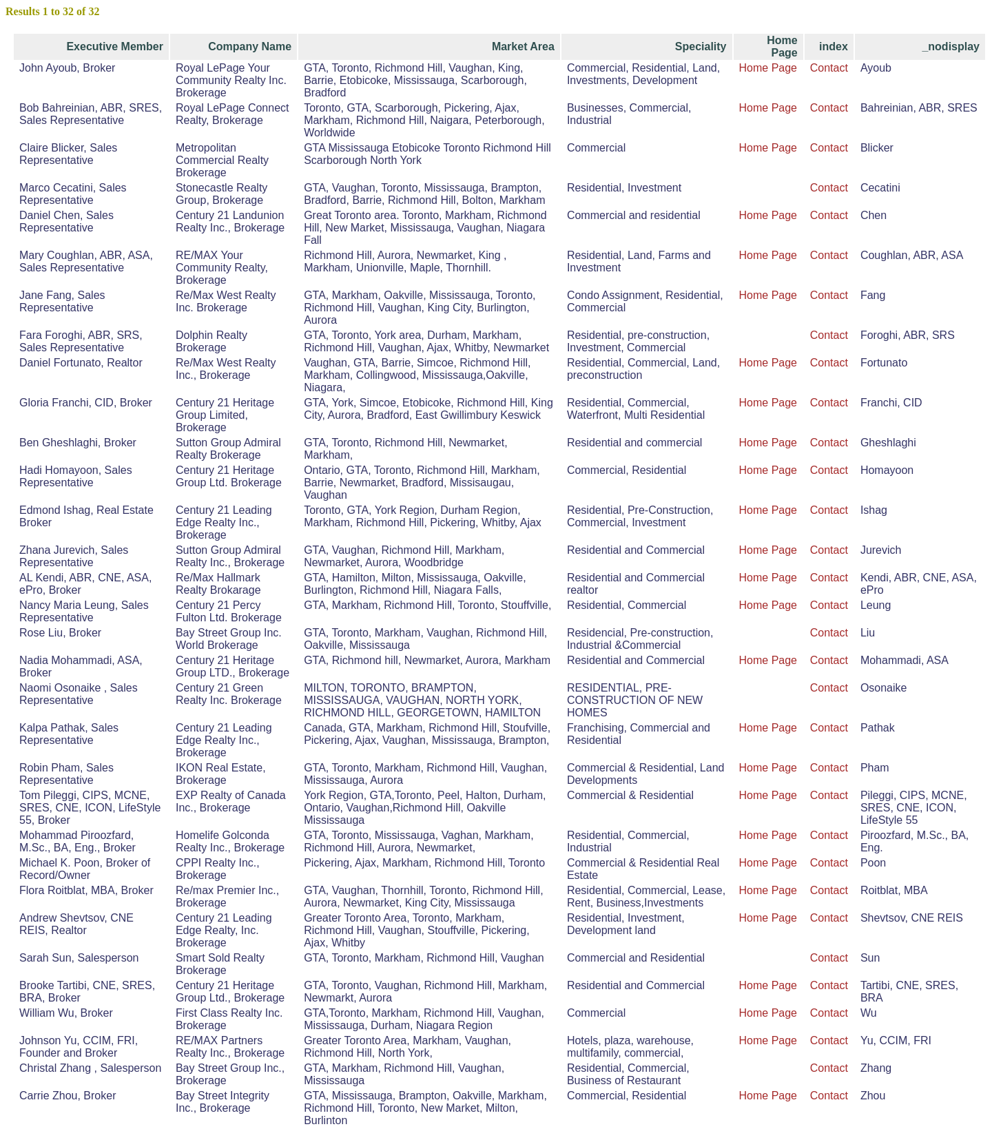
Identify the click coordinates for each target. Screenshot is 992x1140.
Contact (829, 68)
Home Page (768, 68)
